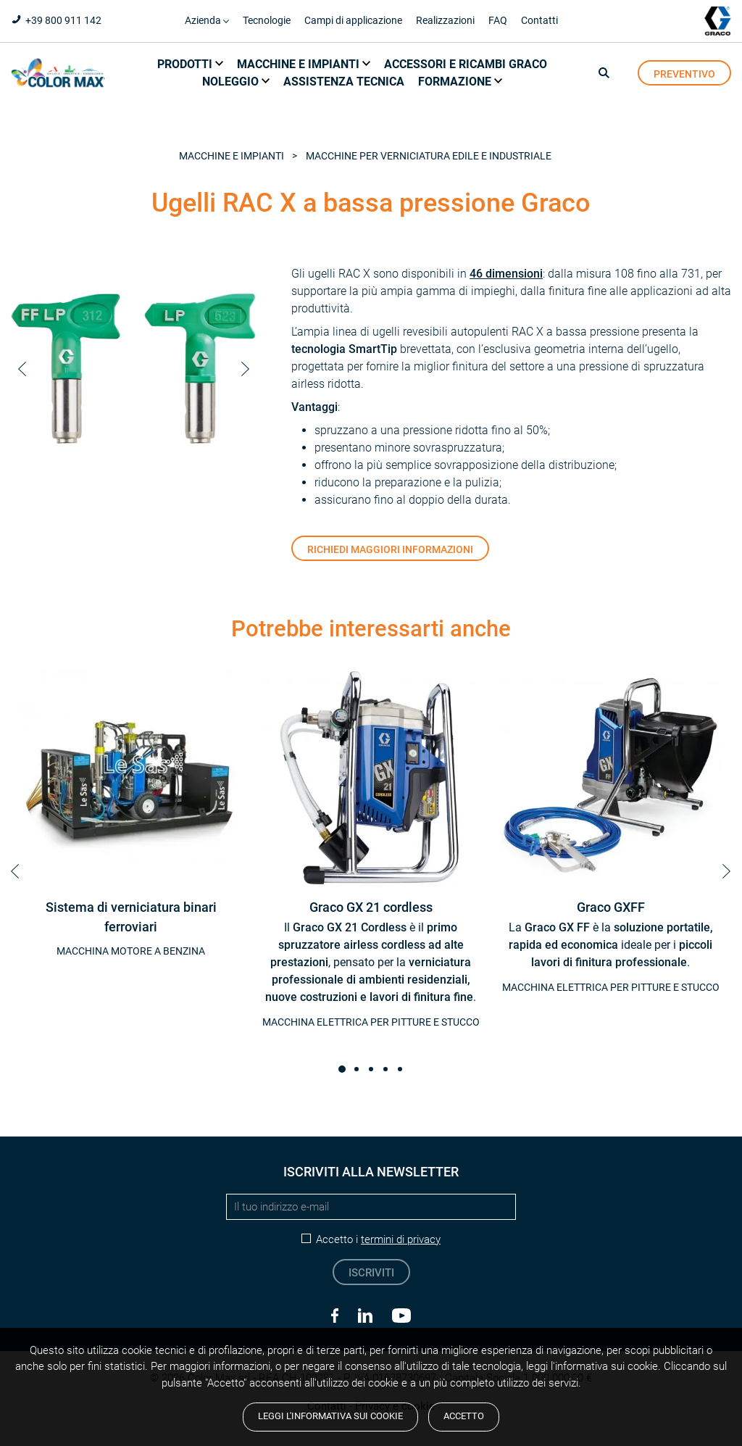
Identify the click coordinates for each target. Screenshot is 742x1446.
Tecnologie (267, 20)
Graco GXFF (611, 907)
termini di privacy (401, 1239)
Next (245, 369)
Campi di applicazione (353, 20)
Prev (22, 369)
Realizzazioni (445, 20)
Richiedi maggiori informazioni (390, 549)
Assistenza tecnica (343, 81)
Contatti (539, 20)
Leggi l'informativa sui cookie (330, 1415)
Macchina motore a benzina (131, 951)
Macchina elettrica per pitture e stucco (371, 1022)
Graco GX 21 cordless (371, 907)
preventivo (684, 74)
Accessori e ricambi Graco (465, 64)
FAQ (497, 20)
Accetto (463, 1415)
